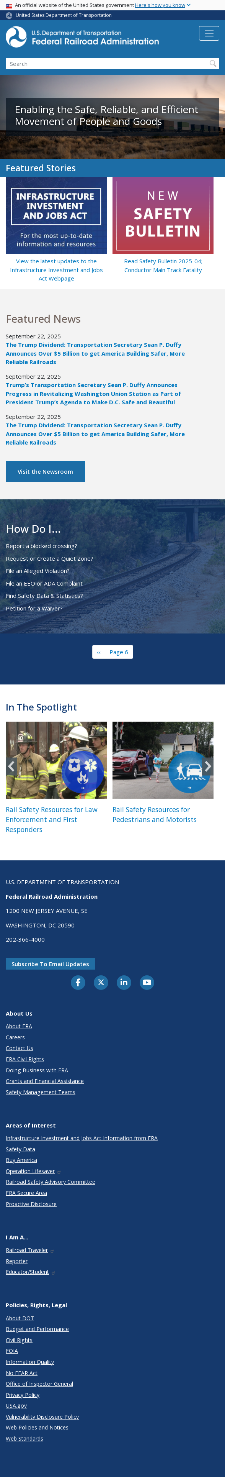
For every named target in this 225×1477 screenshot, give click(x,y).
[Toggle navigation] (209, 33)
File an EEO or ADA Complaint (44, 583)
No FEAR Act (22, 1373)
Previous (11, 766)
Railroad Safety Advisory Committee (50, 1181)
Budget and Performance (37, 1329)
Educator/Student (31, 1271)
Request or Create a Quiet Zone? (49, 558)
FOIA (12, 1350)
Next (208, 766)
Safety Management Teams (40, 1092)
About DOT (20, 1318)
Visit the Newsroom (45, 471)
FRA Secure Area (26, 1192)
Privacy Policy (22, 1394)
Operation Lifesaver (34, 1171)
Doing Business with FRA (37, 1070)
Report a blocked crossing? (41, 546)
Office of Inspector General (39, 1383)
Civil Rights (19, 1340)
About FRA (19, 1026)
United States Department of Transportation (64, 15)
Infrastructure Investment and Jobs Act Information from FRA (82, 1138)
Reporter (17, 1261)
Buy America (21, 1160)
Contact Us (19, 1048)
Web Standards (24, 1438)
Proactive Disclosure (31, 1204)
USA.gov (16, 1405)
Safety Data (20, 1149)
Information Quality (30, 1361)
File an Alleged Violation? (38, 570)
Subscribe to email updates (50, 964)
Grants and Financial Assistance (45, 1081)
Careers (15, 1037)
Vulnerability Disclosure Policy (42, 1416)
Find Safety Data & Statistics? (44, 595)
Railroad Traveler (30, 1250)
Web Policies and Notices (37, 1427)
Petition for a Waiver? (34, 608)
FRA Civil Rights (25, 1059)
